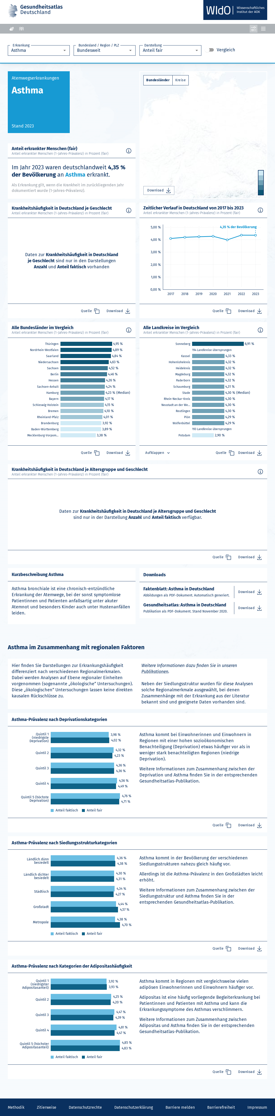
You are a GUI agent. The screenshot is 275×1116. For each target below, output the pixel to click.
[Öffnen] (64, 50)
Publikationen (154, 671)
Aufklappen (158, 452)
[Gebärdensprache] (12, 29)
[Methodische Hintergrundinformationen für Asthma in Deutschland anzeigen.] (129, 151)
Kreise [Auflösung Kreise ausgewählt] (180, 80)
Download (159, 190)
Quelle (90, 311)
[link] (86, 344)
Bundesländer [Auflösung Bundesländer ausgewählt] (158, 80)
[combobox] (34, 50)
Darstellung (153, 45)
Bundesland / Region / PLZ (99, 45)
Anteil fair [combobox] (153, 50)
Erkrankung (21, 45)
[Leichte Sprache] (21, 29)
